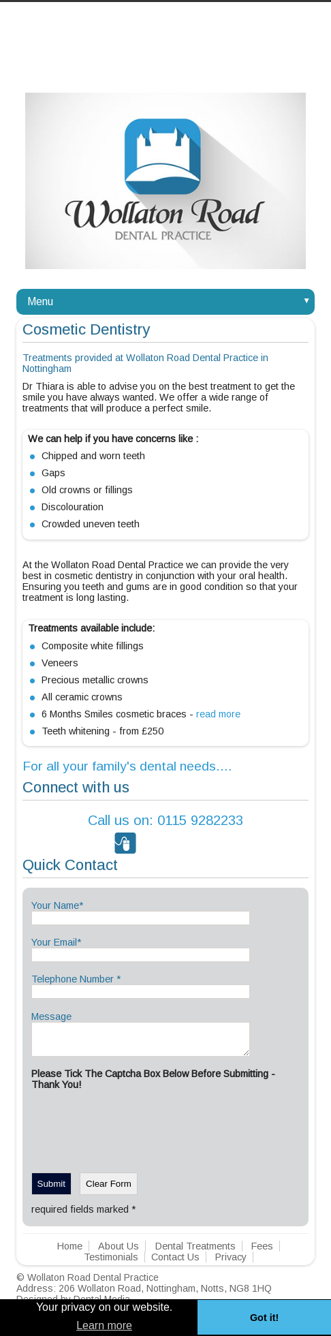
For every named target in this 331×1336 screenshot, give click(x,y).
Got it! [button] (264, 1317)
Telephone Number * (76, 979)
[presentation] (134, 1132)
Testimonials (111, 1263)
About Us (118, 1252)
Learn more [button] (104, 1325)
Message (51, 1016)
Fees (262, 1252)
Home (69, 1252)
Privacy (231, 1263)
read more (218, 714)
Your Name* (57, 905)
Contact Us (175, 1263)
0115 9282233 (165, 820)
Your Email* (56, 942)
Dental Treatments (195, 1252)
